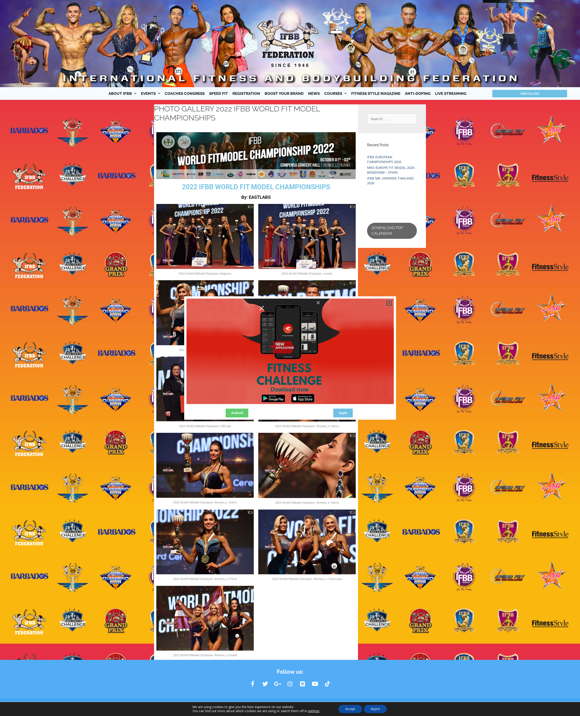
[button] (389, 303)
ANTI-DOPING (417, 93)
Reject (375, 709)
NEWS (314, 93)
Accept (350, 709)
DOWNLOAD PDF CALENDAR (387, 230)
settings (313, 711)
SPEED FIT (218, 93)
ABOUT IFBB (122, 93)
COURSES (335, 93)
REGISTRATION (246, 93)
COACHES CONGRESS (185, 93)
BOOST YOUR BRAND (284, 93)
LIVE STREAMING (450, 93)
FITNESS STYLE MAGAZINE (375, 93)
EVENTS (150, 93)
